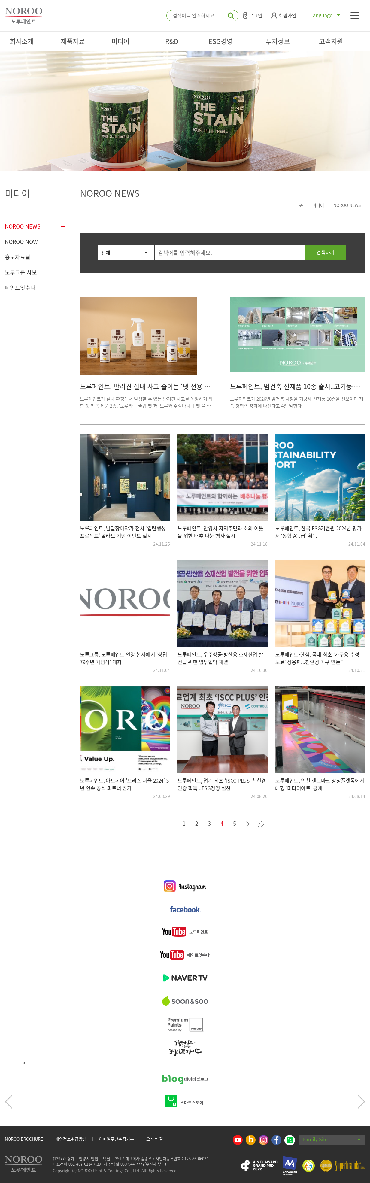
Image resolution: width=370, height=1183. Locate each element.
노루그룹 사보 (21, 272)
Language (323, 15)
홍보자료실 (17, 257)
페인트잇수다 (20, 288)
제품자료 (73, 41)
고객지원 (331, 41)
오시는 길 (154, 1139)
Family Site (332, 1139)
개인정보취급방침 (70, 1139)
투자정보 (278, 41)
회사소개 (22, 41)
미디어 (120, 41)
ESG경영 (220, 41)
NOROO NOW (21, 242)
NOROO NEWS (23, 226)
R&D (171, 41)
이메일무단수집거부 (116, 1139)
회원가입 (283, 15)
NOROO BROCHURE (24, 1139)
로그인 (252, 15)
